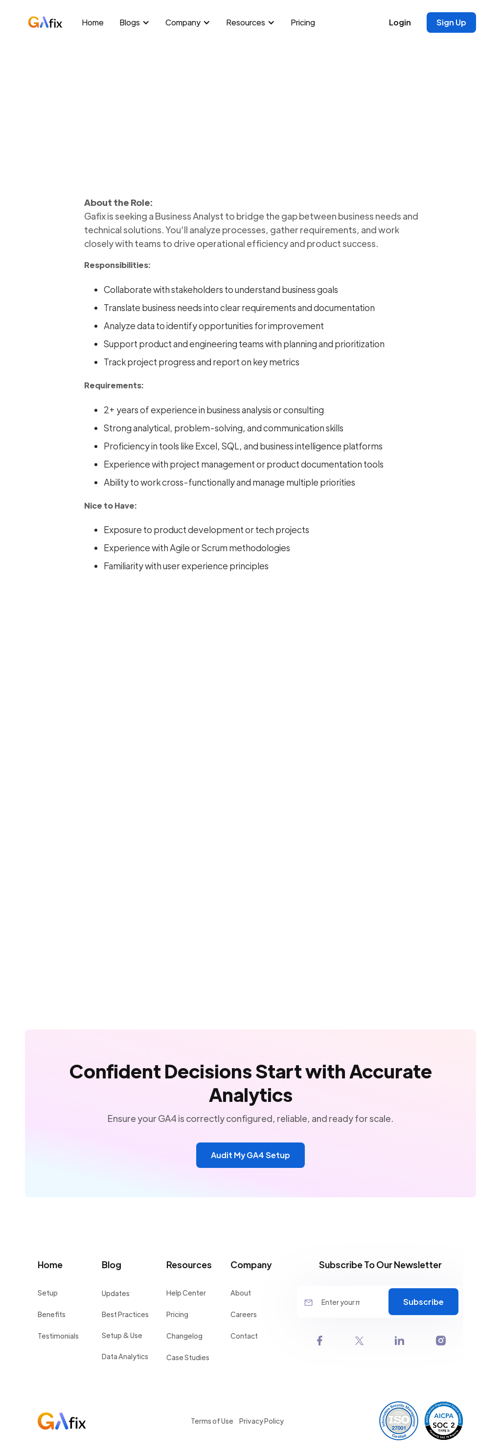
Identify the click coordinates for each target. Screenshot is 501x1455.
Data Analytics (125, 1356)
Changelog (184, 1335)
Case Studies (187, 1357)
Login (400, 22)
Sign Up (451, 22)
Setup (48, 1292)
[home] (50, 22)
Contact (244, 1335)
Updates (116, 1293)
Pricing (303, 22)
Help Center (186, 1292)
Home (93, 22)
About (240, 1292)
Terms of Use (212, 1420)
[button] (136, 22)
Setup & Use (122, 1335)
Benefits (52, 1314)
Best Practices (125, 1314)
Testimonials (58, 1335)
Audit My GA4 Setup (250, 1155)
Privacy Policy (261, 1420)
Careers (243, 1314)
